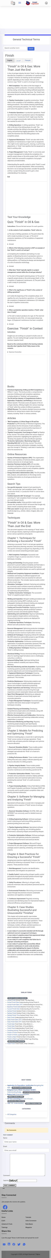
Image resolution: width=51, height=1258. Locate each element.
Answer (11, 244)
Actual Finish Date (13, 1002)
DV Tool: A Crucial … (20, 1099)
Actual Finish (11, 1000)
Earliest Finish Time (13, 1015)
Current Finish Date (13, 1009)
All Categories (11, 1114)
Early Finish (11, 1017)
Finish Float (11, 1028)
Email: (5, 1146)
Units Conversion (31, 1220)
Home (3, 1217)
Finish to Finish (12, 1032)
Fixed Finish (11, 1043)
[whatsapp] (24, 1244)
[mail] (4, 1244)
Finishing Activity (12, 1030)
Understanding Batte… (18, 1094)
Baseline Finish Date (13, 1007)
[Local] (13, 3)
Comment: (6, 1175)
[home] (32, 3)
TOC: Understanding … (16, 1103)
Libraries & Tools (7, 1224)
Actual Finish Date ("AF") (15, 1004)
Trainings (5, 1227)
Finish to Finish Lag (13, 1035)
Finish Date (11, 1024)
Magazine (29, 1227)
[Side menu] (19, 3)
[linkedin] (9, 1244)
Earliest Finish (11, 1011)
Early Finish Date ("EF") (14, 1019)
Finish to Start (11, 1037)
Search (31, 48)
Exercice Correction (15, 352)
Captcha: (6, 1180)
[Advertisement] (25, 14)
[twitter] (19, 1244)
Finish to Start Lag (13, 1039)
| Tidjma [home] (37, 1254)
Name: (5, 1138)
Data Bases (29, 1224)
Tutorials (28, 1217)
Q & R (3, 1220)
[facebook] (5, 1207)
